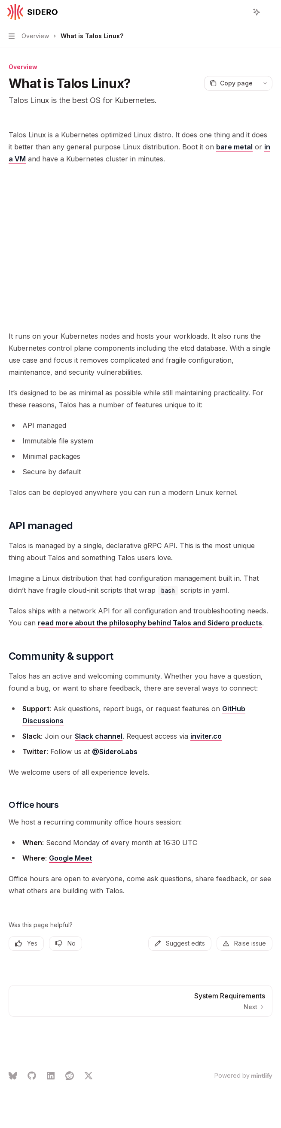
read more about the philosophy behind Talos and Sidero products (150, 623)
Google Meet (70, 858)
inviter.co (206, 736)
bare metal (234, 147)
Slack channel (98, 736)
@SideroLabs (114, 751)
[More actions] (270, 12)
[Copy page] (231, 83)
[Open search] (240, 12)
